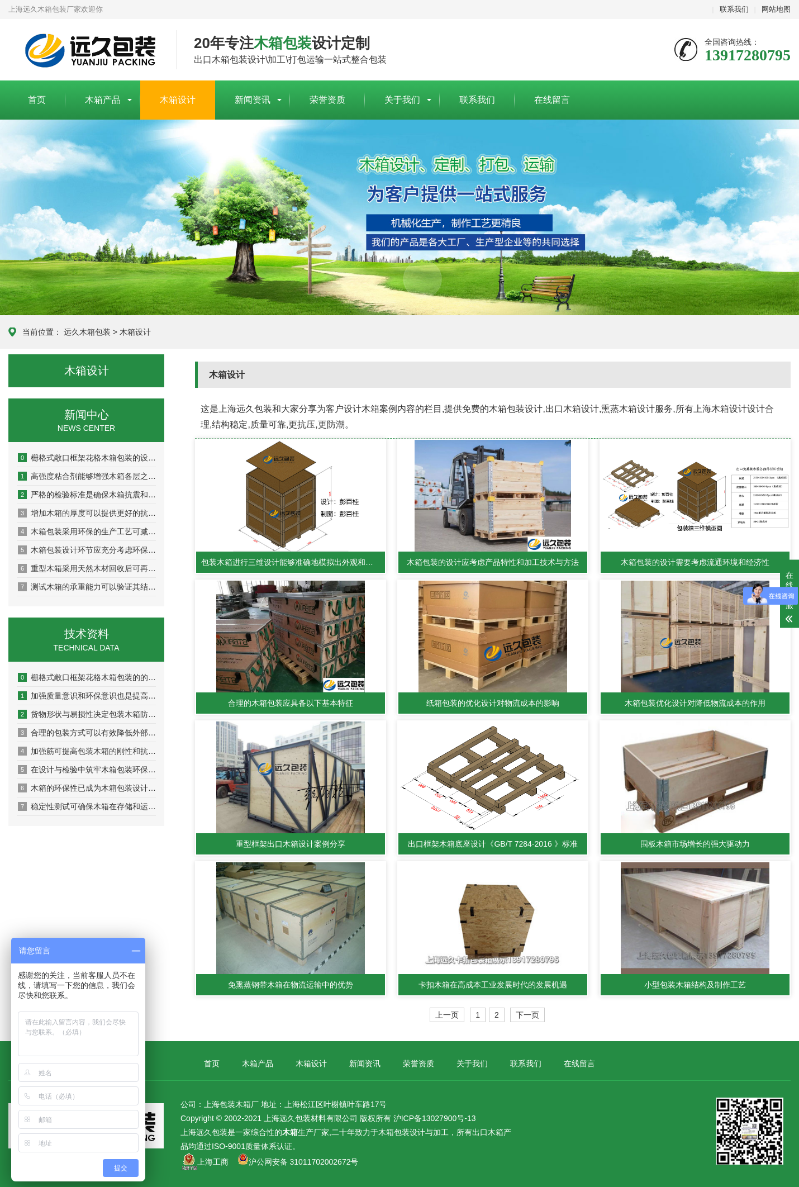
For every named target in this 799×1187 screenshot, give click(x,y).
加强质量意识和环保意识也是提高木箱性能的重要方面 (87, 695)
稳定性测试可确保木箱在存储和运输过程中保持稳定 (87, 806)
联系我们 (734, 9)
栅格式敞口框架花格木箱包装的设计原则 (87, 457)
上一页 (447, 1014)
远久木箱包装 (87, 331)
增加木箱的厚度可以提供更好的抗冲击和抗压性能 (87, 513)
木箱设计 (178, 100)
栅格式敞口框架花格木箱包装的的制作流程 (87, 677)
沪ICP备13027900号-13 (434, 1118)
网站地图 (776, 9)
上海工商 (213, 1161)
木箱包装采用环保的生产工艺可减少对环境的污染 (87, 531)
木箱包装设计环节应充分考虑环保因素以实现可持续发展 (87, 549)
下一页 (527, 1014)
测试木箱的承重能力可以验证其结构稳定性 (87, 586)
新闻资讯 (252, 100)
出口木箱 (487, 1132)
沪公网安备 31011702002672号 (298, 1161)
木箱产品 (103, 100)
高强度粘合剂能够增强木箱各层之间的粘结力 (87, 476)
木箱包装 (394, 1132)
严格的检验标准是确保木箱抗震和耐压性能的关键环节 (87, 494)
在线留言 (552, 100)
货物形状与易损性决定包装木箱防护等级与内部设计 (87, 714)
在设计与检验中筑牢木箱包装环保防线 (87, 769)
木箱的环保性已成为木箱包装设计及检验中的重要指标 (87, 788)
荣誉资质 (327, 100)
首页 (37, 100)
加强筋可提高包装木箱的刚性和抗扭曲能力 (87, 751)
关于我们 (402, 100)
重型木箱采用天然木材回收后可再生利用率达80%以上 (87, 568)
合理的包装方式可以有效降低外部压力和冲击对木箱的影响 (87, 732)
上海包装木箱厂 (84, 50)
